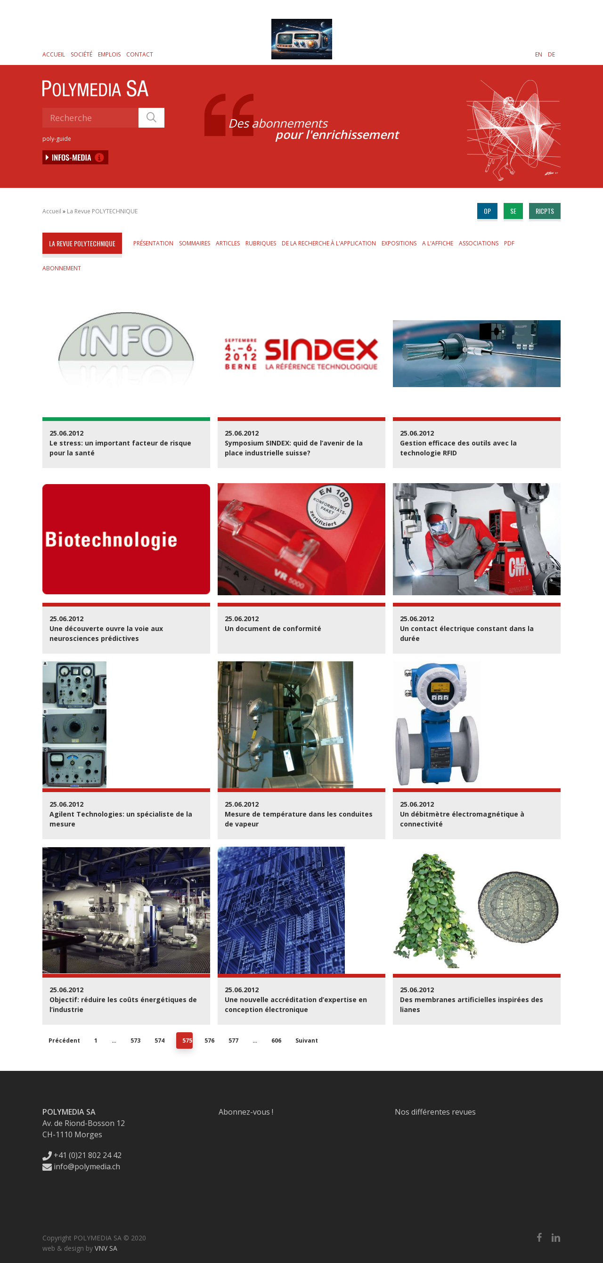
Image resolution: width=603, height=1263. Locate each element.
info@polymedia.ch (81, 1166)
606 (276, 1040)
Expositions (399, 243)
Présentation (153, 243)
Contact (139, 54)
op (487, 211)
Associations (478, 243)
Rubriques (260, 243)
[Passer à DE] (551, 54)
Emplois (109, 54)
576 (209, 1040)
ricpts (545, 211)
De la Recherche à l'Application (329, 243)
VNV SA (106, 1248)
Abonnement (61, 268)
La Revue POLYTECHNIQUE (102, 211)
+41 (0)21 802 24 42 (82, 1155)
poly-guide (56, 139)
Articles (228, 243)
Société (81, 54)
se (513, 211)
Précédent (64, 1040)
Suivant (306, 1040)
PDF (509, 243)
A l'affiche (437, 243)
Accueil (53, 54)
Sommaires (194, 243)
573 (135, 1040)
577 (233, 1040)
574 (159, 1040)
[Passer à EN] (538, 54)
